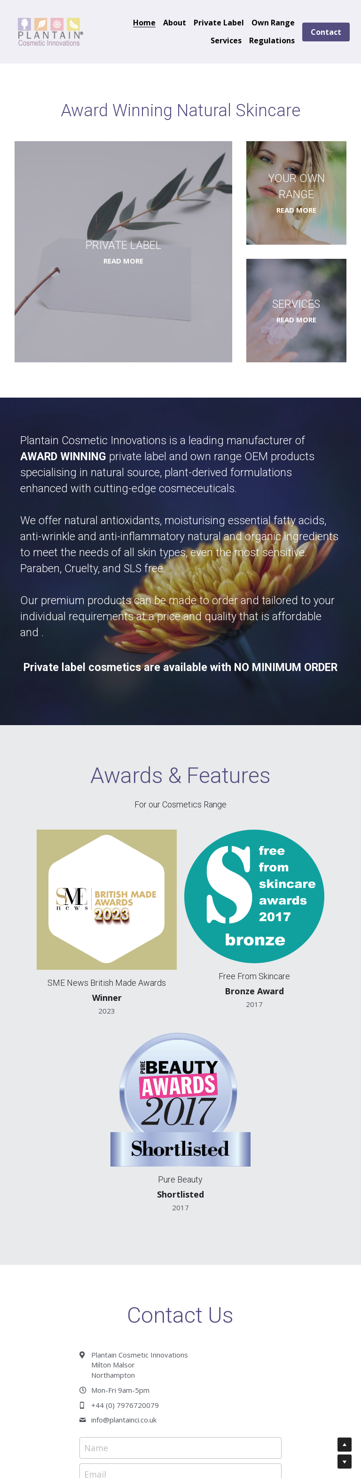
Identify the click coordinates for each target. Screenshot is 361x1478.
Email (95, 1230)
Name (96, 1204)
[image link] (51, 31)
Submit (180, 1364)
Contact (326, 32)
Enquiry (99, 1258)
